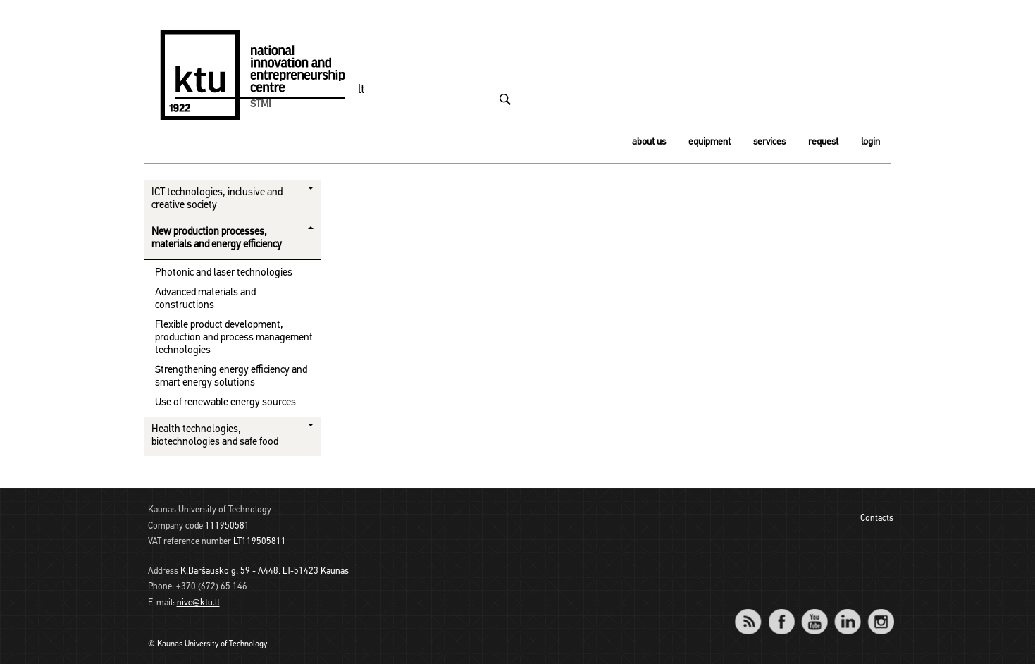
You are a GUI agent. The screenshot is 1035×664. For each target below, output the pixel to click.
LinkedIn (848, 612)
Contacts (876, 518)
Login (870, 142)
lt (361, 90)
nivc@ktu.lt (198, 603)
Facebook (781, 612)
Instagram (881, 612)
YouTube (815, 612)
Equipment (709, 142)
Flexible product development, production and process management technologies (234, 338)
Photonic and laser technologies (223, 273)
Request (823, 142)
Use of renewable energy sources (225, 403)
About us (649, 142)
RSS (754, 612)
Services (769, 142)
